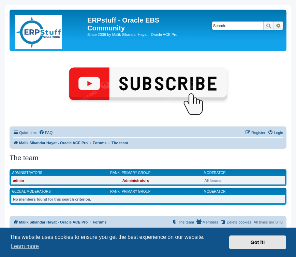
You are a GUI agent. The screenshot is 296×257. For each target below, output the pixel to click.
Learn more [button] (25, 246)
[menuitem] (46, 132)
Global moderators (31, 191)
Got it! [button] (258, 242)
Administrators (27, 173)
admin (18, 180)
